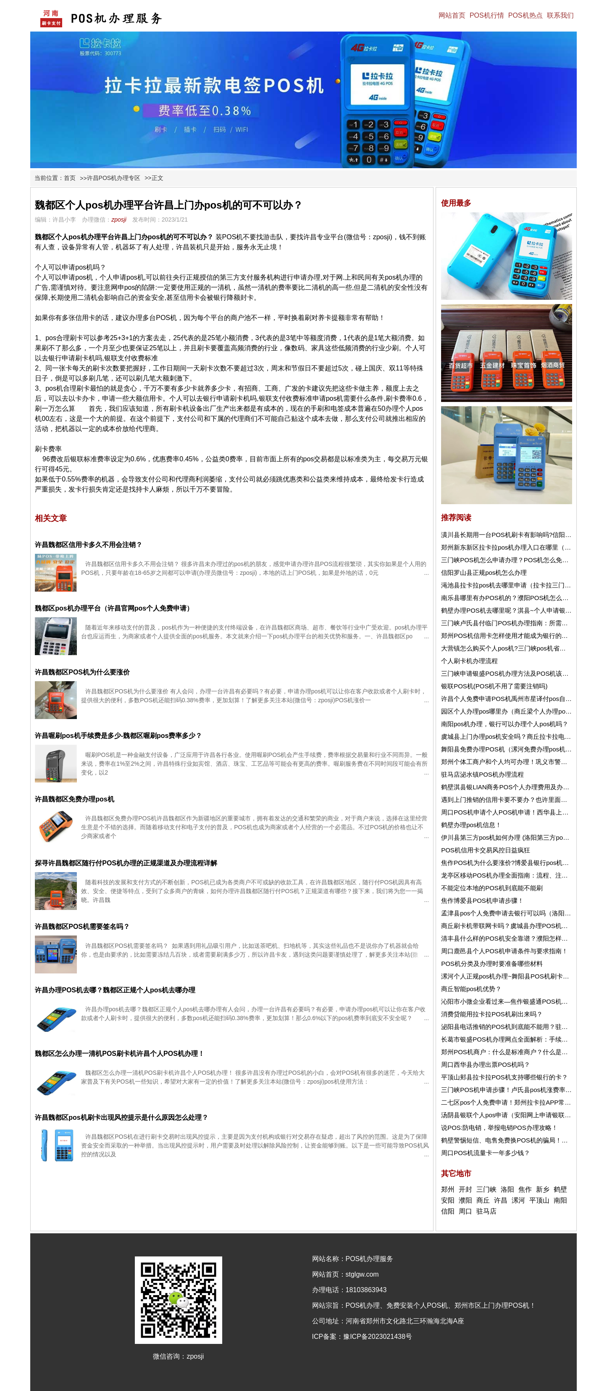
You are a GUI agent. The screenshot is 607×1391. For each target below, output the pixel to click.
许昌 (500, 1200)
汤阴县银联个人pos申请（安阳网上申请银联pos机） (514, 1115)
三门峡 (486, 1189)
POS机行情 (487, 15)
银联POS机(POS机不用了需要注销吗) (494, 686)
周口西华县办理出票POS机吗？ (485, 1064)
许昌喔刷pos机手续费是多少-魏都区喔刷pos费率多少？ (118, 735)
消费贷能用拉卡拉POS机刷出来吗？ (492, 1014)
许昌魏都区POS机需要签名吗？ (82, 926)
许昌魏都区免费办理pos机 (74, 799)
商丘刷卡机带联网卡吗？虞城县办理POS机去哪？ (511, 925)
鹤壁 (560, 1189)
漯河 (518, 1200)
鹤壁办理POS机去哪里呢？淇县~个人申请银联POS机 (516, 610)
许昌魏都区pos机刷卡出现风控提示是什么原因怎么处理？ (121, 1117)
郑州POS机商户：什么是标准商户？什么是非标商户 (514, 1051)
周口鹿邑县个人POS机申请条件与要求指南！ (504, 951)
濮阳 (465, 1200)
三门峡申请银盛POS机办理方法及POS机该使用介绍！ (517, 673)
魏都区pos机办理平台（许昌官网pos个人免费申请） (114, 608)
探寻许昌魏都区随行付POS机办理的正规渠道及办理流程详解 (126, 863)
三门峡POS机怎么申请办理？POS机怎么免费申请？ (514, 559)
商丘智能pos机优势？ (471, 988)
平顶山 (539, 1200)
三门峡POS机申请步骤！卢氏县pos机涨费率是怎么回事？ (522, 1089)
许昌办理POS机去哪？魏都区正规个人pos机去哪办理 (115, 990)
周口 (465, 1211)
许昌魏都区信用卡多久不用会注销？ (88, 544)
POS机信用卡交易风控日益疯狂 (485, 850)
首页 (70, 178)
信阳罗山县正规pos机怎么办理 (484, 572)
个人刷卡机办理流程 (469, 660)
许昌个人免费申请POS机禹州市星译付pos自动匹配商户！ (522, 698)
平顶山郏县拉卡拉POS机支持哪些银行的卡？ (504, 1077)
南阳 (560, 1200)
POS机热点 (525, 15)
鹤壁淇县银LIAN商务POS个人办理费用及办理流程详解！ (521, 787)
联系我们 (560, 15)
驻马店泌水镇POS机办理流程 (482, 774)
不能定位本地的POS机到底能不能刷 (492, 887)
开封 (465, 1189)
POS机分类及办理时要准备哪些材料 (492, 963)
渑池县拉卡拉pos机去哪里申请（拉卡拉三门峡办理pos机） (523, 585)
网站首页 (452, 15)
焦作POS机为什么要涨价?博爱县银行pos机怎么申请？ (517, 862)
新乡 (542, 1189)
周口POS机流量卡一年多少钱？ (485, 1152)
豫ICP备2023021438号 (377, 1336)
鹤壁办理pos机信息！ (471, 824)
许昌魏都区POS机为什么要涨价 (82, 672)
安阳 (448, 1200)
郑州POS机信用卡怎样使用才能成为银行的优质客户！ (517, 635)
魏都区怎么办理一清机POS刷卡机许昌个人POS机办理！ (120, 1053)
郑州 (448, 1189)
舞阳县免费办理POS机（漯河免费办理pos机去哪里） (516, 749)
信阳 (448, 1211)
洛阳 (507, 1189)
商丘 (483, 1200)
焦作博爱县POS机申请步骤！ (482, 900)
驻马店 (486, 1211)
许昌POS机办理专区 (114, 178)
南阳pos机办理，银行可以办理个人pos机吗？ (504, 723)
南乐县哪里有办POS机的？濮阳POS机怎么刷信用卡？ (517, 597)
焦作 (525, 1189)
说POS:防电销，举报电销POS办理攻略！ (499, 1127)
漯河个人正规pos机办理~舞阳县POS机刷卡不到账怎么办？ (524, 976)
